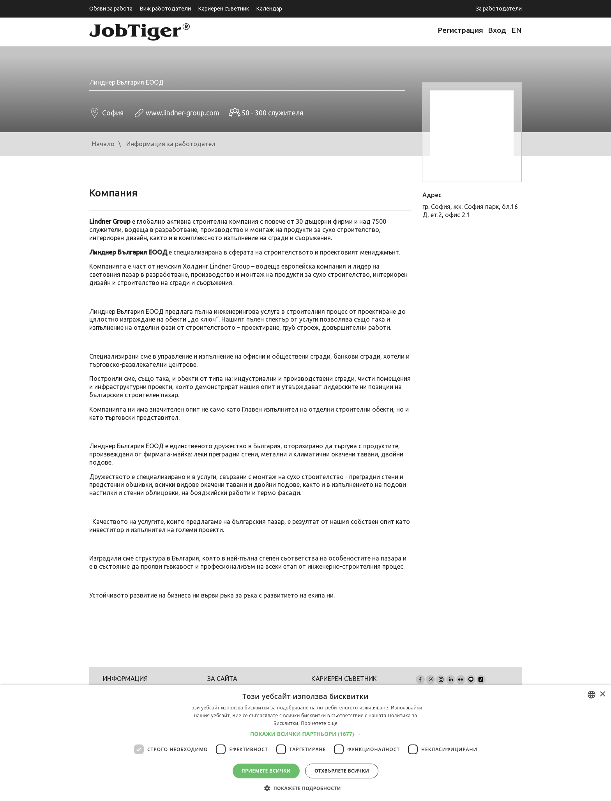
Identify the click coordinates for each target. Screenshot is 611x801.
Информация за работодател (170, 143)
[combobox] (591, 694)
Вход (497, 30)
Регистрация (460, 30)
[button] (305, 733)
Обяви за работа (110, 8)
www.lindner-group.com (182, 113)
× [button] (602, 694)
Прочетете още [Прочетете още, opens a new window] (319, 723)
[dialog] (305, 743)
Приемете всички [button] (266, 770)
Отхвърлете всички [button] (341, 770)
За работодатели (499, 8)
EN (516, 30)
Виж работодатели (165, 8)
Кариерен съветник (223, 8)
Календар (269, 8)
